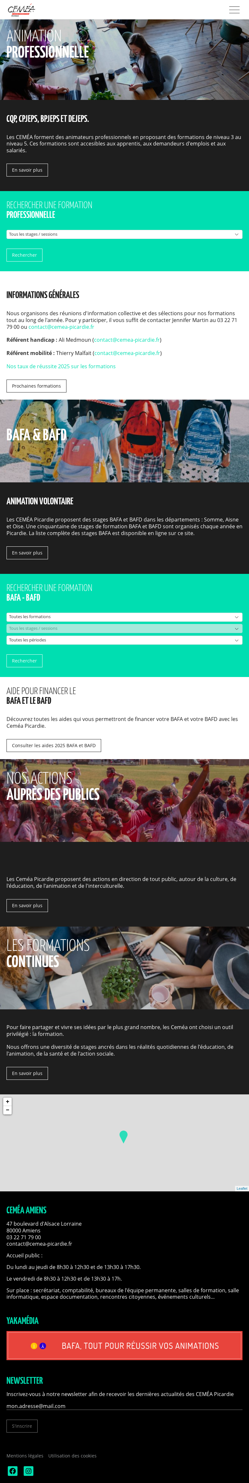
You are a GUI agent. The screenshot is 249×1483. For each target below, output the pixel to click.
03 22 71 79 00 (23, 1237)
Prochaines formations (36, 386)
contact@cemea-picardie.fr (61, 326)
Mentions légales (24, 1456)
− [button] (7, 1110)
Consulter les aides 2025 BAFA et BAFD (54, 745)
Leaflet (242, 1188)
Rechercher (24, 255)
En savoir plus (27, 170)
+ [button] (7, 1102)
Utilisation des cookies (72, 1456)
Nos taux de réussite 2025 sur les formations (61, 366)
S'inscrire (22, 1426)
